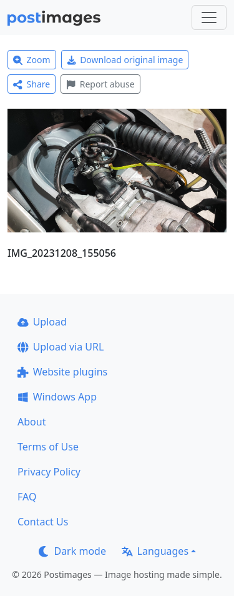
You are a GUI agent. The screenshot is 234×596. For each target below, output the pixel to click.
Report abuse (100, 84)
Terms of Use (48, 447)
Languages (155, 551)
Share (31, 84)
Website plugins (62, 372)
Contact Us (42, 522)
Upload (42, 322)
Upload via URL (60, 347)
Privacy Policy (48, 472)
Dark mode (72, 551)
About (31, 422)
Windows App (57, 397)
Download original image (125, 60)
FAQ (26, 497)
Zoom (32, 60)
